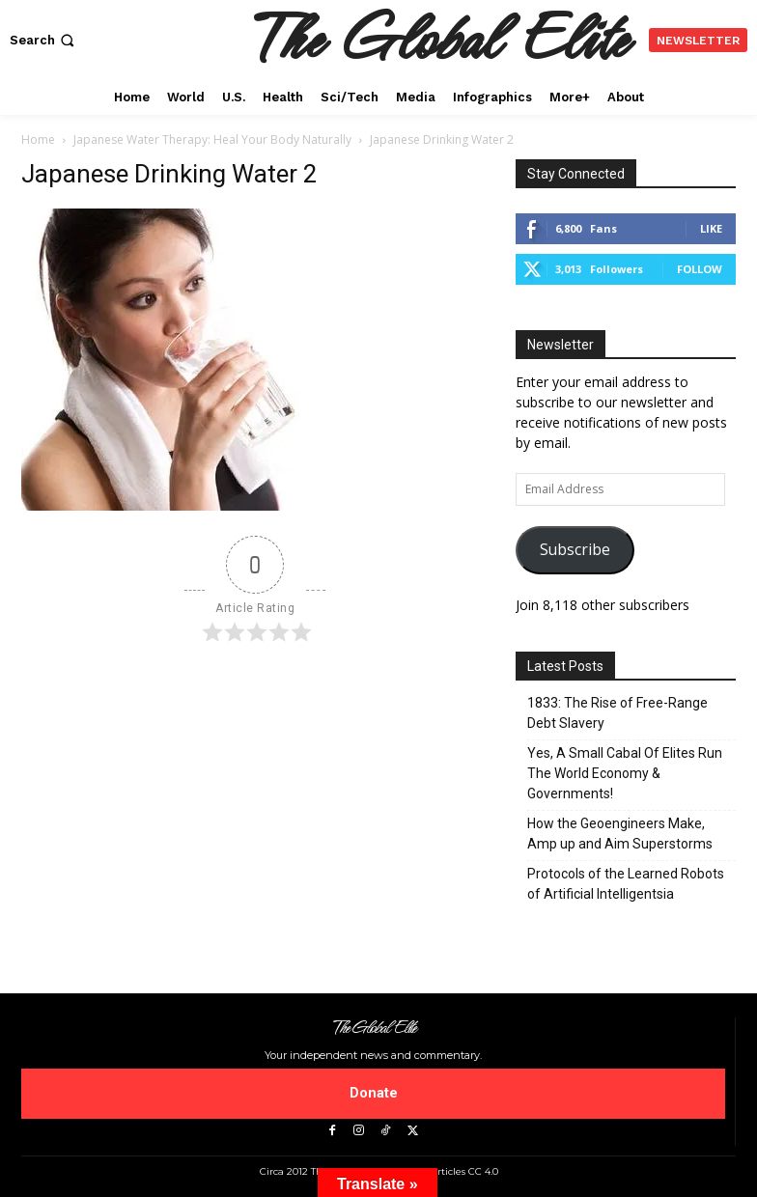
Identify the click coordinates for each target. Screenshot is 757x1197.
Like (711, 228)
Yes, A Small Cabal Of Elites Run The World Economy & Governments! (624, 773)
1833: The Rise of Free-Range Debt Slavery (617, 713)
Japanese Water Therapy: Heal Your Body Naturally (212, 139)
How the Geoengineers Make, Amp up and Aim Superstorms (620, 833)
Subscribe (575, 549)
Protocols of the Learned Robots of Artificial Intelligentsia (625, 884)
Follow (699, 269)
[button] (44, 40)
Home (38, 139)
